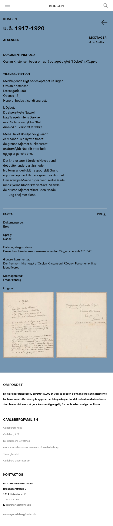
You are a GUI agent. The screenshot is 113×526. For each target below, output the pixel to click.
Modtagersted (12, 276)
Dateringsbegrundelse (17, 247)
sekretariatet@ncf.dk (18, 505)
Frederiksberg (12, 280)
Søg (105, 5)
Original (8, 288)
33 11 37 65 (12, 499)
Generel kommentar (16, 259)
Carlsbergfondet (12, 428)
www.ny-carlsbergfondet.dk (19, 514)
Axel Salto (96, 42)
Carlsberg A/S (11, 434)
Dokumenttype (13, 222)
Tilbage (105, 22)
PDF (100, 214)
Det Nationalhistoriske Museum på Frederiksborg (31, 447)
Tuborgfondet (11, 454)
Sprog (7, 235)
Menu (7, 5)
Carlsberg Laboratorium (16, 461)
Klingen (56, 6)
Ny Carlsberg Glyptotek (16, 441)
